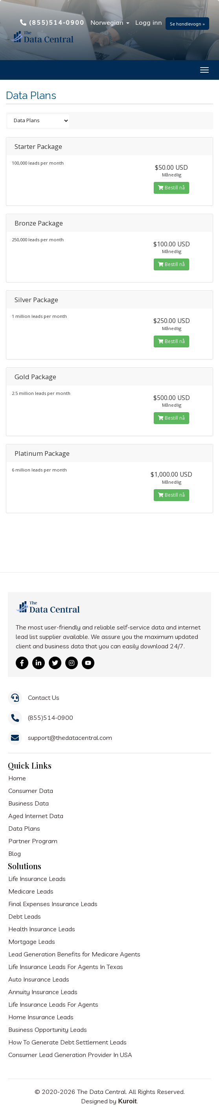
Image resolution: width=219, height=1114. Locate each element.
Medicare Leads (30, 891)
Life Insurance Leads (37, 879)
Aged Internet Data (35, 816)
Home (17, 778)
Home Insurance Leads (41, 1017)
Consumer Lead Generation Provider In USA (70, 1055)
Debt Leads (24, 916)
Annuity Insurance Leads (42, 992)
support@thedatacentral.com (70, 737)
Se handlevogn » (187, 23)
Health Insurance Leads (41, 929)
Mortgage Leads (31, 941)
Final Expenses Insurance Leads (53, 904)
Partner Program (32, 841)
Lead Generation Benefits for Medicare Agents (74, 954)
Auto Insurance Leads (38, 979)
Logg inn (148, 22)
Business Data (28, 803)
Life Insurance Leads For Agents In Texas (65, 967)
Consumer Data (30, 791)
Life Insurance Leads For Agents (53, 1004)
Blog (14, 853)
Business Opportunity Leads (47, 1029)
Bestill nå (171, 187)
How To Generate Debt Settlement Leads (67, 1042)
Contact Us (43, 697)
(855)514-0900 (52, 22)
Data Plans (24, 828)
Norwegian (109, 22)
